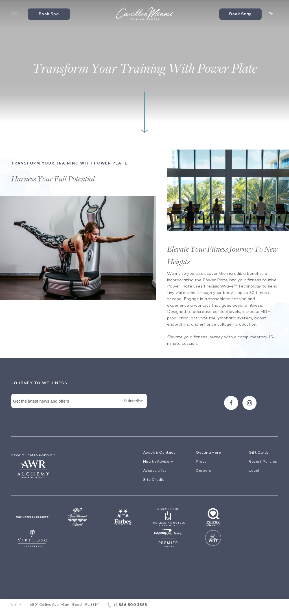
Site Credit (153, 480)
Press (201, 462)
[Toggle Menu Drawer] (15, 14)
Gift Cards (259, 453)
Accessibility (155, 471)
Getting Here (208, 453)
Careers (203, 471)
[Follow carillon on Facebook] (231, 403)
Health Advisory (158, 462)
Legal (254, 471)
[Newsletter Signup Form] (79, 407)
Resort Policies (263, 462)
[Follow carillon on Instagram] (249, 403)
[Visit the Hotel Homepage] (144, 14)
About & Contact (159, 453)
